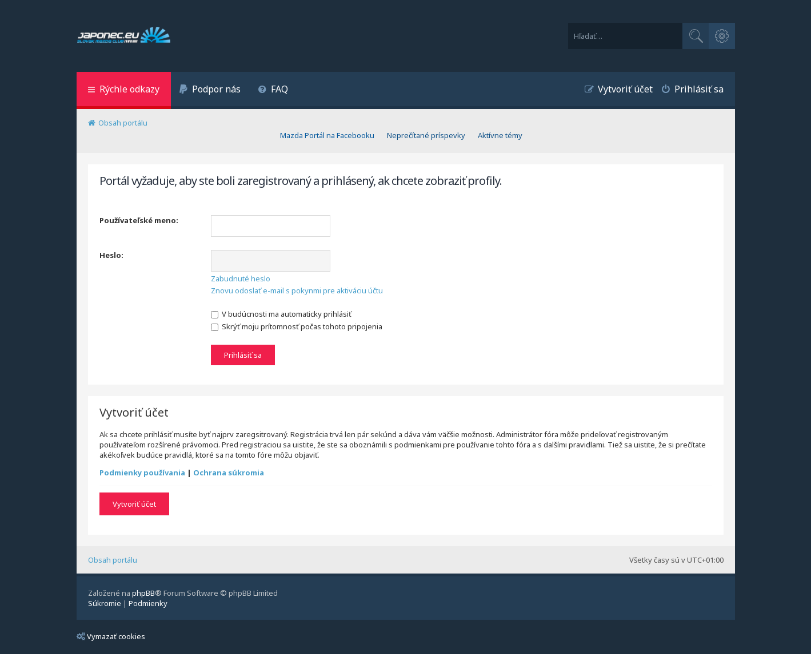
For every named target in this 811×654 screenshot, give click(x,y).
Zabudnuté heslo (240, 278)
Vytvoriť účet (134, 504)
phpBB (143, 593)
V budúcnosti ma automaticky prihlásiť (281, 314)
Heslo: (111, 255)
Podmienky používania (142, 472)
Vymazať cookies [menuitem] (111, 636)
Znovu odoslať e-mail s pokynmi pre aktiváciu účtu (297, 290)
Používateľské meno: (138, 220)
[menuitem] (210, 90)
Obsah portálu (112, 560)
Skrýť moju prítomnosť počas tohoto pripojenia (296, 326)
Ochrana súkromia (228, 472)
